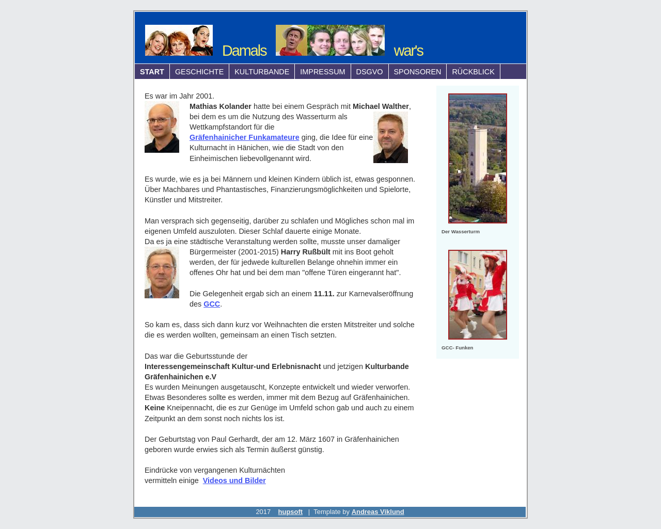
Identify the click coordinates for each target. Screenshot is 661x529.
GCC (211, 304)
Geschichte (199, 72)
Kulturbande (261, 72)
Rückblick (473, 72)
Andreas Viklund (378, 512)
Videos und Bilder (234, 480)
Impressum (322, 72)
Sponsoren (418, 72)
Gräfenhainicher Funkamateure (245, 137)
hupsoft (290, 512)
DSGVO (369, 72)
